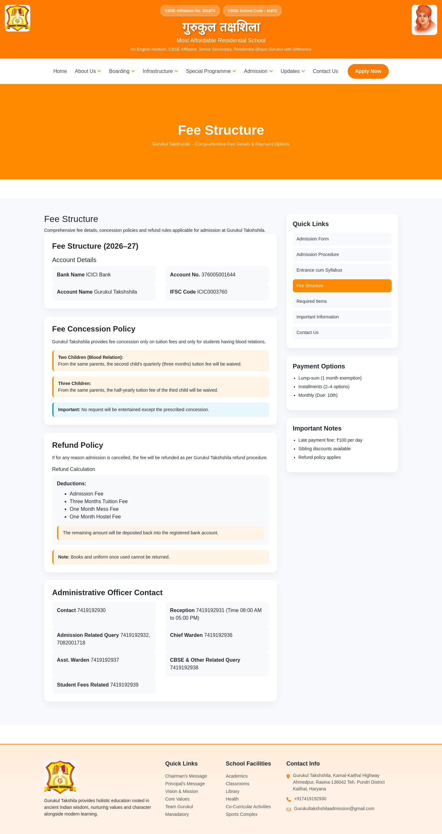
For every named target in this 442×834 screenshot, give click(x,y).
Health (232, 799)
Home (60, 71)
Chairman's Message (186, 776)
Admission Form (313, 238)
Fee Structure (310, 285)
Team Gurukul (179, 806)
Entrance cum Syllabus (319, 270)
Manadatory (177, 814)
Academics (237, 776)
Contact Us (325, 71)
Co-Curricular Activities (248, 806)
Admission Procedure (318, 254)
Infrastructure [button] (160, 71)
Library (233, 791)
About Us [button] (88, 71)
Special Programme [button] (211, 71)
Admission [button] (258, 71)
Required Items (312, 301)
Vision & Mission (181, 791)
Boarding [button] (122, 71)
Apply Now (368, 71)
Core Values (177, 799)
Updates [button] (293, 71)
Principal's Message (185, 783)
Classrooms (238, 783)
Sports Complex (242, 814)
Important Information (318, 316)
